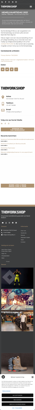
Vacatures (23, 233)
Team (22, 239)
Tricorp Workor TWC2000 (9, 55)
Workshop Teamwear (8, 148)
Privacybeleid (18, 407)
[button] (32, 377)
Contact (23, 242)
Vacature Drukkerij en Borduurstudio (13, 143)
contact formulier (7, 44)
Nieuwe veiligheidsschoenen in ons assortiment (16, 152)
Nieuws (10, 14)
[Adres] (2, 97)
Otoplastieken (5, 256)
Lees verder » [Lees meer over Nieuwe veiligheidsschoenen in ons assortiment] (4, 154)
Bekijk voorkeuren (17, 404)
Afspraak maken (25, 237)
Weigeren (17, 400)
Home (4, 14)
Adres (8, 96)
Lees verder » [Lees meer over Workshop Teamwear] (4, 149)
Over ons (23, 230)
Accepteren (17, 395)
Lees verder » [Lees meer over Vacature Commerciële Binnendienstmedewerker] (4, 141)
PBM (2, 258)
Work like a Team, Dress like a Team (6, 250)
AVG (13, 407)
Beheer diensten (6, 391)
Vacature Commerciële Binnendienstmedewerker (17, 139)
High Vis (3, 253)
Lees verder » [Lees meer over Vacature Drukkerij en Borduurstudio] (4, 145)
